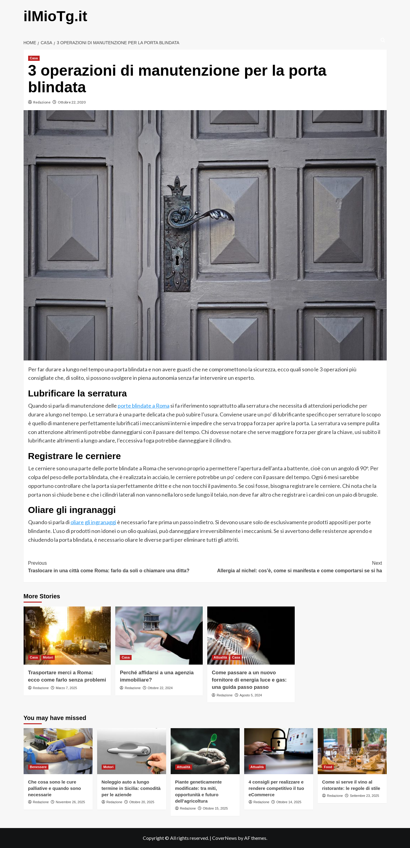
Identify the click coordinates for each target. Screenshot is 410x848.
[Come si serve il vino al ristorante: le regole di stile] (352, 751)
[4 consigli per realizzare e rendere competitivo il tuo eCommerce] (278, 751)
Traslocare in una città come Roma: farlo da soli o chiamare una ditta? (116, 566)
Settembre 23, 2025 (364, 795)
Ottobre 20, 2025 (141, 802)
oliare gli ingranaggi (93, 522)
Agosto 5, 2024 (251, 695)
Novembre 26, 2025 (70, 802)
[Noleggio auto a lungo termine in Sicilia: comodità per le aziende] (131, 751)
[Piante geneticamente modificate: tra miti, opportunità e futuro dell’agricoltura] (205, 751)
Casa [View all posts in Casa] (34, 58)
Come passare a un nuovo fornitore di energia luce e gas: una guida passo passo (249, 680)
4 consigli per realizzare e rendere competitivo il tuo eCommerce (276, 788)
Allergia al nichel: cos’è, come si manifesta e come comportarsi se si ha (293, 566)
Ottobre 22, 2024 (160, 688)
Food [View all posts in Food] (328, 767)
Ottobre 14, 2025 (288, 802)
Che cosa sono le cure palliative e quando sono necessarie (54, 788)
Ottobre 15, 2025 (215, 808)
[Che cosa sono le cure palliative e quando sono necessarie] (58, 751)
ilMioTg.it (55, 16)
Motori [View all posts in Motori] (48, 657)
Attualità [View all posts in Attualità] (220, 657)
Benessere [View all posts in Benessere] (38, 767)
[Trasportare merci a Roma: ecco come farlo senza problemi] (67, 635)
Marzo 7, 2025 (66, 688)
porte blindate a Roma (143, 405)
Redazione (42, 102)
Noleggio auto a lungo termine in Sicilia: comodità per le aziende (131, 788)
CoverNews (224, 838)
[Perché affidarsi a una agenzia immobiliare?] (159, 635)
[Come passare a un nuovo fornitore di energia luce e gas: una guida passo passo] (251, 635)
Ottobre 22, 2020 (72, 102)
